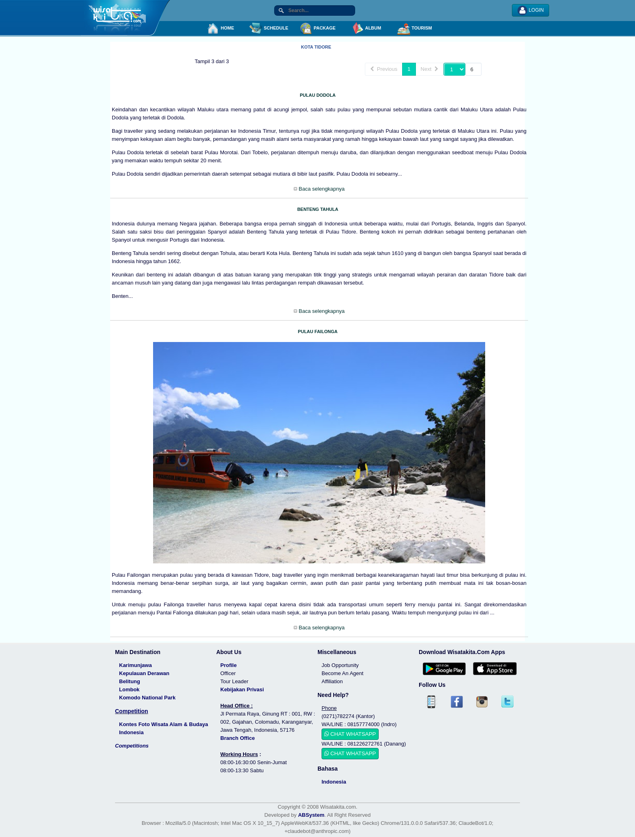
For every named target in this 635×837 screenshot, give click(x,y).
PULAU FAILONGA (318, 331)
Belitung (129, 681)
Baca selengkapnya (321, 189)
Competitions (132, 746)
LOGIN (531, 10)
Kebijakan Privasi (242, 689)
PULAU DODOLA (318, 95)
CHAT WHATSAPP (350, 734)
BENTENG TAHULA (317, 209)
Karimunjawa (135, 665)
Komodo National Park (147, 698)
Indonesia (334, 782)
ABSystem (311, 815)
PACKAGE (317, 28)
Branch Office (237, 738)
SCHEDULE (268, 28)
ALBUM (366, 28)
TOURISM (414, 28)
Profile (228, 665)
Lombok (129, 689)
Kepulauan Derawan (144, 673)
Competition (131, 711)
